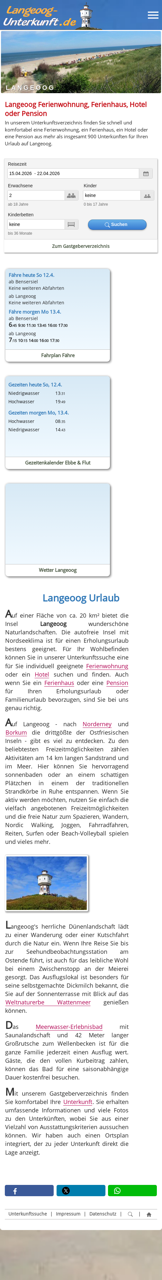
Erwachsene (20, 185)
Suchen (117, 224)
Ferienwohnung (107, 666)
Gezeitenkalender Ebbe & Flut (57, 462)
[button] (29, 1190)
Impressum (68, 1214)
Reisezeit (17, 164)
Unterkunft (77, 1102)
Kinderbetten (20, 214)
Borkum (16, 733)
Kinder (90, 185)
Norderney (97, 724)
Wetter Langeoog (57, 570)
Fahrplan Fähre (58, 355)
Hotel (42, 674)
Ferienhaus (59, 683)
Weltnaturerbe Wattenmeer (48, 1002)
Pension (117, 683)
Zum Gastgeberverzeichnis (81, 246)
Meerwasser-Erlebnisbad (69, 1027)
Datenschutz (102, 1214)
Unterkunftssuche (27, 1214)
